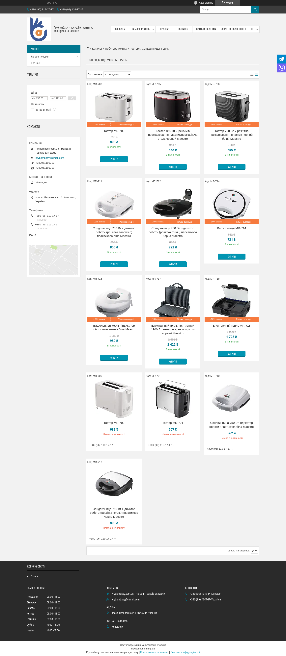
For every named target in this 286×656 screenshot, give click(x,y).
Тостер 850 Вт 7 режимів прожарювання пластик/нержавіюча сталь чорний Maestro (172, 134)
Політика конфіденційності (185, 652)
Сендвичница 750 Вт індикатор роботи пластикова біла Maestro (231, 424)
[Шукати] (255, 9)
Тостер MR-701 (172, 422)
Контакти (183, 29)
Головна (120, 29)
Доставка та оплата (205, 29)
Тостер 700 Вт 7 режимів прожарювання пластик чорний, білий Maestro (231, 134)
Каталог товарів (141, 29)
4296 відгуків (206, 2)
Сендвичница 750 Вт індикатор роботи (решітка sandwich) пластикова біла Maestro (114, 232)
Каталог (97, 48)
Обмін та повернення (233, 29)
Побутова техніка (116, 48)
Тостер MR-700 (114, 422)
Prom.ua (161, 645)
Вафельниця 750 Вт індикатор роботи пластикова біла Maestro (114, 327)
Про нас (164, 29)
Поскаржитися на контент (154, 652)
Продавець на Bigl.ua (143, 648)
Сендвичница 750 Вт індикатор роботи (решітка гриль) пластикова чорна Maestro (173, 232)
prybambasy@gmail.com (50, 157)
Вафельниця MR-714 (231, 228)
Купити (114, 159)
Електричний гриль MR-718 (231, 325)
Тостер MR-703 (114, 131)
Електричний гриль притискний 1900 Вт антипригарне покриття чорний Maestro (172, 329)
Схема (34, 576)
